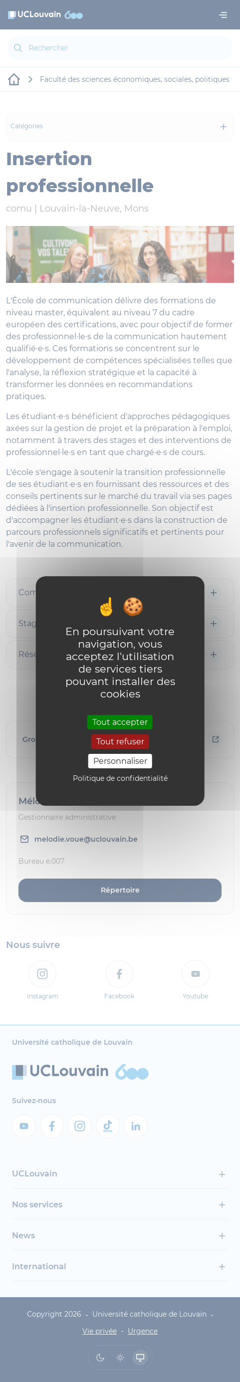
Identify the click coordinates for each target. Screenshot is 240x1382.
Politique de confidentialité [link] (120, 778)
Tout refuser (120, 741)
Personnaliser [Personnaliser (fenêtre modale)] (120, 761)
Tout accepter (120, 721)
